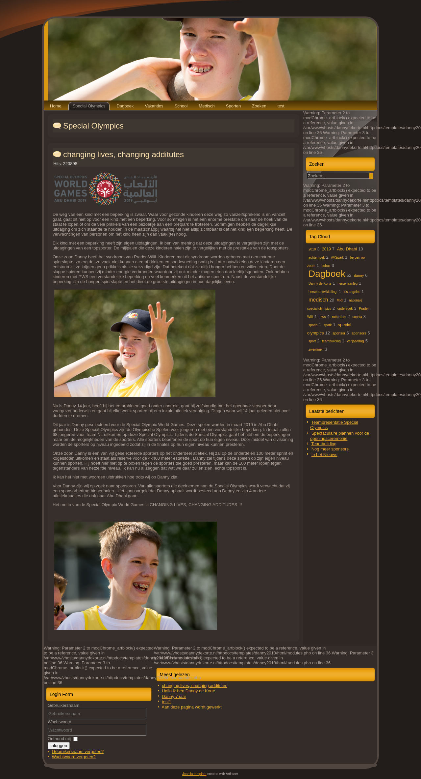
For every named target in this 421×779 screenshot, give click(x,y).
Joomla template (194, 774)
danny (359, 275)
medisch (318, 300)
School (181, 105)
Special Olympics (89, 105)
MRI (340, 300)
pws (322, 317)
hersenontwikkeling (323, 292)
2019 (326, 249)
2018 (312, 249)
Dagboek (125, 105)
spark (328, 325)
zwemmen (316, 349)
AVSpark (337, 257)
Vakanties (154, 105)
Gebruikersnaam (63, 705)
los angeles (352, 292)
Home (56, 105)
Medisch (206, 105)
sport (312, 341)
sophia (357, 317)
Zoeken (259, 105)
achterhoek (317, 257)
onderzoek (345, 308)
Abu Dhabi (347, 248)
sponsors (359, 333)
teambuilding (331, 341)
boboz (325, 266)
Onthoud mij (59, 738)
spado (313, 325)
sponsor (339, 333)
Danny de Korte (320, 283)
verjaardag (355, 341)
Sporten (233, 105)
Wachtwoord (59, 721)
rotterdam (339, 317)
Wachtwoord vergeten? (74, 756)
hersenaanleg (347, 283)
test (281, 105)
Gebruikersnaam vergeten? (78, 751)
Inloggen (58, 745)
